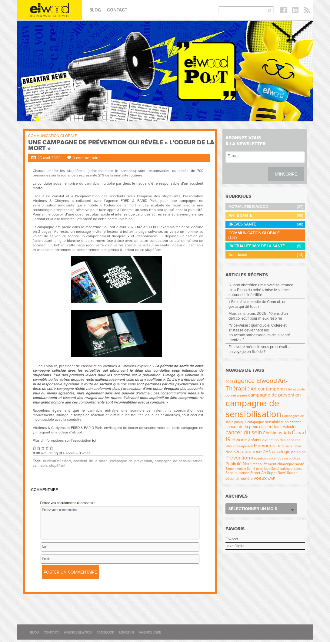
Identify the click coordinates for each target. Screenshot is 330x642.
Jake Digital (235, 546)
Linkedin (126, 632)
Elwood (231, 539)
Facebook (105, 632)
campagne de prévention (131, 461)
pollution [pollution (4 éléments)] (298, 452)
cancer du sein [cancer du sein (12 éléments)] (243, 432)
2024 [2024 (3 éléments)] (229, 382)
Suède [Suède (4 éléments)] (292, 473)
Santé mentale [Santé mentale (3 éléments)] (235, 469)
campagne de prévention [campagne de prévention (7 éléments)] (274, 395)
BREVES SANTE (242, 224)
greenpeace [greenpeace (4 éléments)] (243, 446)
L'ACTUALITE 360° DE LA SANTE (256, 246)
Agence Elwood (78, 632)
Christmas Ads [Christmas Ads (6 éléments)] (277, 433)
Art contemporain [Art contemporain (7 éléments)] (269, 389)
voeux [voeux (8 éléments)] (260, 478)
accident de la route (90, 461)
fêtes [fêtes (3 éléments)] (228, 446)
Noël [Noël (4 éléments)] (229, 452)
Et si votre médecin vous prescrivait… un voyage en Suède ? (259, 349)
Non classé (237, 254)
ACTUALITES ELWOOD (248, 206)
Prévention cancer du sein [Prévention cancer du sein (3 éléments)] (269, 458)
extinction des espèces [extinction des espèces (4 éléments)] (281, 440)
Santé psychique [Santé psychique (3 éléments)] (258, 469)
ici (94, 440)
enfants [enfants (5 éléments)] (254, 440)
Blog (95, 10)
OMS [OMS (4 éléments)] (267, 452)
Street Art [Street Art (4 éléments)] (258, 473)
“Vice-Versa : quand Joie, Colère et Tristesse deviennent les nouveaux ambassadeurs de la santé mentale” (259, 332)
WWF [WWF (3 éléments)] (271, 479)
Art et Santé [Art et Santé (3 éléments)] (296, 389)
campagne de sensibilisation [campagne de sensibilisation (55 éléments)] (253, 409)
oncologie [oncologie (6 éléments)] (281, 451)
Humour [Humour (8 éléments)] (262, 446)
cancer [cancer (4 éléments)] (295, 422)
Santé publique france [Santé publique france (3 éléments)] (286, 469)
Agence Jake (150, 632)
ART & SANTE (240, 215)
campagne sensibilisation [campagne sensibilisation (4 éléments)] (268, 422)
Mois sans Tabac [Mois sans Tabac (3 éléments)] (290, 446)
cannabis (40, 465)
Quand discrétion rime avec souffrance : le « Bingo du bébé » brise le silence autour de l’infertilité (260, 290)
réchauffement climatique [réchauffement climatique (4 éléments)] (273, 464)
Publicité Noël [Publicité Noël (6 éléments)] (238, 463)
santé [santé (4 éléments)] (299, 464)
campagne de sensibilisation (178, 461)
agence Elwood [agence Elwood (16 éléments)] (255, 381)
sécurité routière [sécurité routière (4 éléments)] (239, 478)
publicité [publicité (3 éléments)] (294, 458)
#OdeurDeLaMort (57, 461)
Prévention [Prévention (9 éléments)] (237, 458)
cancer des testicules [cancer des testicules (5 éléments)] (278, 426)
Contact (117, 10)
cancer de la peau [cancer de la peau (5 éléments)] (241, 426)
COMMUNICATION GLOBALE (52, 136)
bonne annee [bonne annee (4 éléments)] (236, 395)
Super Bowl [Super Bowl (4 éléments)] (276, 473)
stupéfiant (57, 465)
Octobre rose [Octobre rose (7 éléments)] (248, 452)
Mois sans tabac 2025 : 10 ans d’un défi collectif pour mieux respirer (258, 316)
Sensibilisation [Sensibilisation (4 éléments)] (237, 473)
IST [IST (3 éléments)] (274, 446)
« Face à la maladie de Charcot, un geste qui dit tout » (257, 304)
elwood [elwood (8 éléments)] (239, 440)
